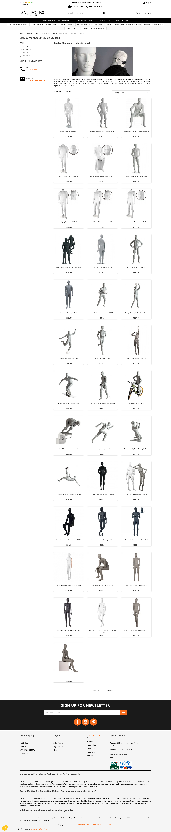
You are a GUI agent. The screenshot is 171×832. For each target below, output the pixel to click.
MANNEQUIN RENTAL (28, 750)
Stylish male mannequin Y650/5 (136, 222)
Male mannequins (64, 20)
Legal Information (60, 746)
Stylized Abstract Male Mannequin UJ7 (136, 494)
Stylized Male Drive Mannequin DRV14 (102, 540)
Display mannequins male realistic (63, 24)
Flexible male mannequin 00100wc (102, 267)
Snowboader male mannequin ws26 (69, 403)
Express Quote (76, 6)
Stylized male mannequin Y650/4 (102, 222)
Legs (109, 20)
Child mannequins (80, 20)
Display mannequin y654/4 (68, 222)
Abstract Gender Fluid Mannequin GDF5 (136, 630)
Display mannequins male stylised (41, 24)
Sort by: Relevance (121, 92)
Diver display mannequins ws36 (68, 449)
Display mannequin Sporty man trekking (102, 403)
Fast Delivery (24, 743)
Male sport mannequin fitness (136, 267)
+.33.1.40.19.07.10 (33, 70)
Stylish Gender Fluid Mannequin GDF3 (68, 630)
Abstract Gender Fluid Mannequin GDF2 (136, 585)
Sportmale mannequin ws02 (68, 313)
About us (23, 746)
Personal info (92, 738)
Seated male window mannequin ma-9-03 (136, 131)
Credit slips (91, 745)
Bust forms (93, 20)
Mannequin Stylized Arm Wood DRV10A (69, 585)
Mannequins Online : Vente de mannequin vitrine (95, 824)
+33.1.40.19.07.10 (94, 6)
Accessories (126, 20)
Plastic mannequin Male (72, 28)
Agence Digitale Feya (39, 829)
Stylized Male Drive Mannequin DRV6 (102, 494)
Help (55, 750)
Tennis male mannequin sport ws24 (136, 358)
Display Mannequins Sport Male (131, 24)
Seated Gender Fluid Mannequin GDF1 (102, 585)
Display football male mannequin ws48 (69, 494)
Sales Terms (58, 743)
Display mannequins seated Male (109, 24)
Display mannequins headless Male (86, 24)
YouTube (85, 722)
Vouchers (91, 752)
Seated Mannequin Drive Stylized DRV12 (68, 540)
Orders (90, 741)
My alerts (90, 755)
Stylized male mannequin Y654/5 (68, 176)
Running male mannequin (102, 358)
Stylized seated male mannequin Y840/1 (102, 176)
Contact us (24, 5)
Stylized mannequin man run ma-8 (136, 176)
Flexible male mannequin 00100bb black (68, 267)
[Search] (86, 13)
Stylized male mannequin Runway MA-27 (102, 131)
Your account (94, 735)
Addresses (91, 748)
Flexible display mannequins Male (152, 24)
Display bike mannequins (136, 403)
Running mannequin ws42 (102, 449)
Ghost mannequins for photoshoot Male (93, 28)
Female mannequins (48, 20)
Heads (102, 20)
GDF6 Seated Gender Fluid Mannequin (68, 676)
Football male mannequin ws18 (68, 358)
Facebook (77, 722)
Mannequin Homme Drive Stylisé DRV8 (136, 540)
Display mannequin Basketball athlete (136, 313)
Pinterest (93, 722)
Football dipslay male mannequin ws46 (136, 449)
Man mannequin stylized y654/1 (68, 131)
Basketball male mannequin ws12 (102, 313)
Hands (116, 20)
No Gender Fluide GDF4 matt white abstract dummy (102, 631)
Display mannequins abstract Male (18, 24)
